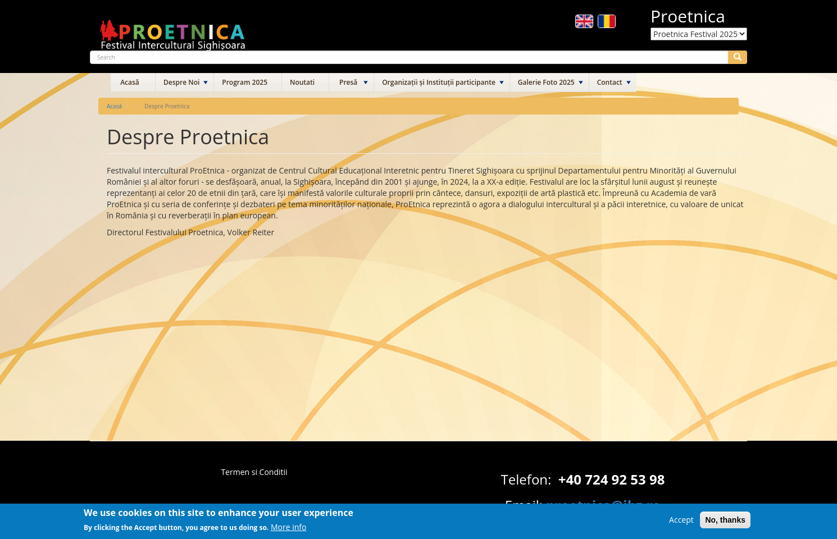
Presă (348, 82)
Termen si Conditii (254, 472)
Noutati (302, 82)
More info (289, 531)
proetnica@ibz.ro (603, 505)
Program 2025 (244, 82)
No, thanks (725, 523)
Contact (609, 82)
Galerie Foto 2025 (546, 82)
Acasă (129, 82)
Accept (681, 523)
